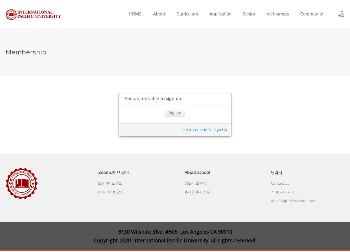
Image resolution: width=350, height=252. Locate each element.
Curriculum (187, 14)
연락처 (276, 172)
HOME (135, 14)
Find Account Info (196, 130)
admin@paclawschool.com (293, 200)
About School (197, 172)
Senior (249, 14)
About (159, 14)
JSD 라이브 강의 (110, 183)
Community (311, 14)
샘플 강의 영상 (196, 183)
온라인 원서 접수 (197, 191)
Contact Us (280, 183)
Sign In (175, 113)
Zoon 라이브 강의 (113, 172)
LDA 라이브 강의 (110, 191)
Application (220, 14)
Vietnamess (277, 14)
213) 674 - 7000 (283, 191)
